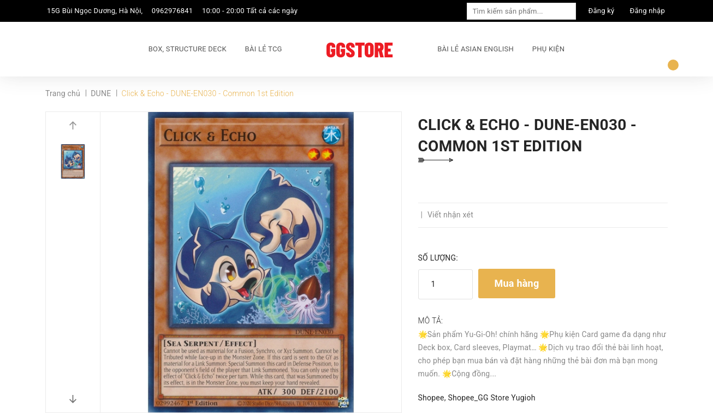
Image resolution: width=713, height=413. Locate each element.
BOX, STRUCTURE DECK (187, 49)
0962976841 (172, 11)
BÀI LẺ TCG (263, 49)
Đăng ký (602, 11)
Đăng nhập (647, 11)
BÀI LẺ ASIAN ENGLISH (475, 49)
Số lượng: (438, 257)
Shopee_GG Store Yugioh (491, 397)
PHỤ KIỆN (548, 49)
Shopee (431, 397)
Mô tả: (430, 320)
